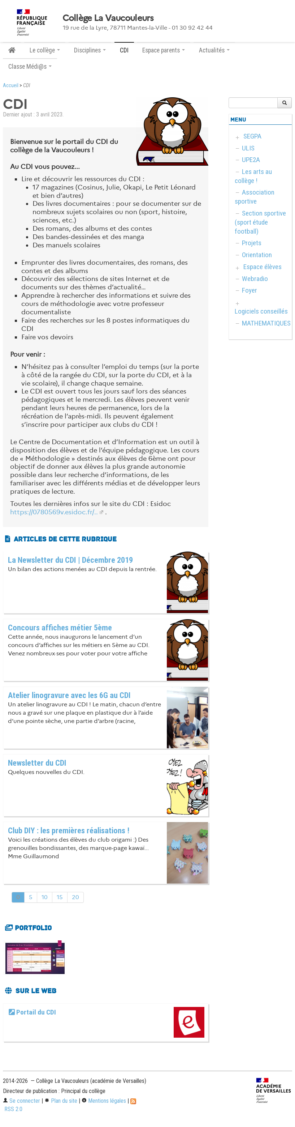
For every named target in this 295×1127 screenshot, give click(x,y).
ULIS (248, 148)
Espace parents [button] (163, 50)
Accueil (10, 85)
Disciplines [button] (90, 50)
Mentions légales (104, 1100)
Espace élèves (262, 267)
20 (75, 897)
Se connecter (21, 1100)
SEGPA (252, 136)
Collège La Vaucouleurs (108, 18)
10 (45, 897)
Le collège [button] (45, 50)
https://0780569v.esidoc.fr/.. (54, 512)
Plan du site (60, 1100)
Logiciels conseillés (261, 311)
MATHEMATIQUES (266, 323)
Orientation (257, 255)
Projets (251, 243)
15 (60, 897)
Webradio (255, 279)
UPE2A (251, 160)
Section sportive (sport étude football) (260, 222)
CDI (124, 50)
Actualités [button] (214, 50)
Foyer (249, 290)
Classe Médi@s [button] (30, 66)
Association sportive (254, 196)
